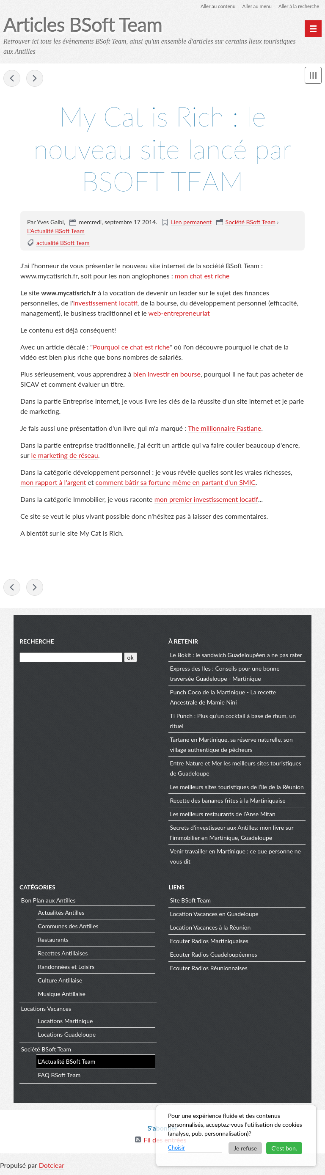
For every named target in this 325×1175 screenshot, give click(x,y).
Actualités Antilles (61, 913)
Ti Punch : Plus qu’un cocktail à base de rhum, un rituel (233, 722)
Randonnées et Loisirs (66, 967)
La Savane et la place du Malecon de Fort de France (34, 78)
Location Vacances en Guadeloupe (214, 915)
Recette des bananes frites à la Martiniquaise (228, 801)
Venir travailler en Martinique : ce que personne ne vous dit (235, 857)
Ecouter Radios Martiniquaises (209, 942)
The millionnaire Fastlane (225, 428)
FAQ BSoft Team (59, 1076)
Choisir (176, 1147)
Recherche (36, 643)
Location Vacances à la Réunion (210, 929)
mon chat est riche (202, 276)
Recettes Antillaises (63, 954)
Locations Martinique (65, 1022)
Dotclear (51, 1166)
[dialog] (236, 1136)
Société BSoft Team (250, 222)
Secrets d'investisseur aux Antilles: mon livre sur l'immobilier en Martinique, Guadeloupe (232, 833)
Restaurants (53, 940)
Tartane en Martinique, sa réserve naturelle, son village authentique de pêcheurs (231, 745)
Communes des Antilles (68, 927)
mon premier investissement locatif (206, 499)
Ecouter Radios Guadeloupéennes (213, 956)
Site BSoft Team (190, 901)
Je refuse (245, 1148)
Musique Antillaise (61, 995)
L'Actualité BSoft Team (56, 231)
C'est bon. (284, 1148)
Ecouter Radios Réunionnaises (209, 969)
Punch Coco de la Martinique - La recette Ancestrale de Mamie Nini (223, 698)
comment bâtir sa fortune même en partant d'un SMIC (176, 483)
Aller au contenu (214, 6)
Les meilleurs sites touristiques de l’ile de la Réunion (237, 788)
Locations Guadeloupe (67, 1035)
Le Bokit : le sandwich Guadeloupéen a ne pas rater (236, 656)
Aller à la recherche (298, 6)
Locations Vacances (46, 1010)
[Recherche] (70, 659)
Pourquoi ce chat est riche (131, 347)
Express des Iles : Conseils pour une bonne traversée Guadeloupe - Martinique (225, 674)
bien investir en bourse (167, 374)
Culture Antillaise (60, 981)
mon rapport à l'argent (53, 483)
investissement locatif (105, 303)
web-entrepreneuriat (179, 313)
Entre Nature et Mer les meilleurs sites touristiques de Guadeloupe (235, 769)
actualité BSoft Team (63, 243)
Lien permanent (191, 222)
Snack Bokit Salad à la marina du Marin (11, 78)
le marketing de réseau (64, 455)
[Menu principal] (313, 28)
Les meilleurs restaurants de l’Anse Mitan (222, 815)
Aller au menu (254, 6)
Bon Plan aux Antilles (48, 901)
